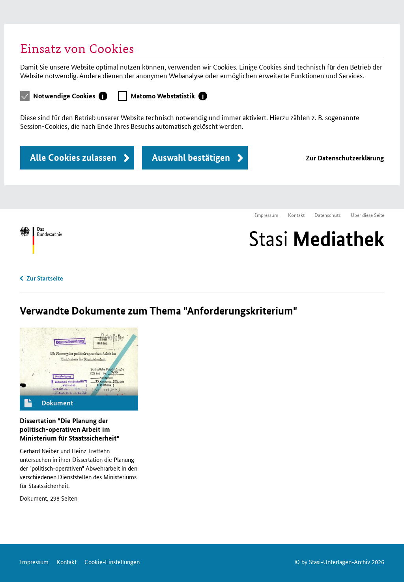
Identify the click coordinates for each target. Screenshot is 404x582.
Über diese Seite (367, 214)
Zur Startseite (44, 278)
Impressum (266, 214)
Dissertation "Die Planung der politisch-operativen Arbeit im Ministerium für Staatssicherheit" (70, 429)
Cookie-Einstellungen (112, 562)
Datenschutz (327, 214)
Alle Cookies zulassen (73, 157)
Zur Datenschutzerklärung (345, 157)
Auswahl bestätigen (191, 157)
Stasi (316, 239)
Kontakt (296, 214)
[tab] (70, 96)
